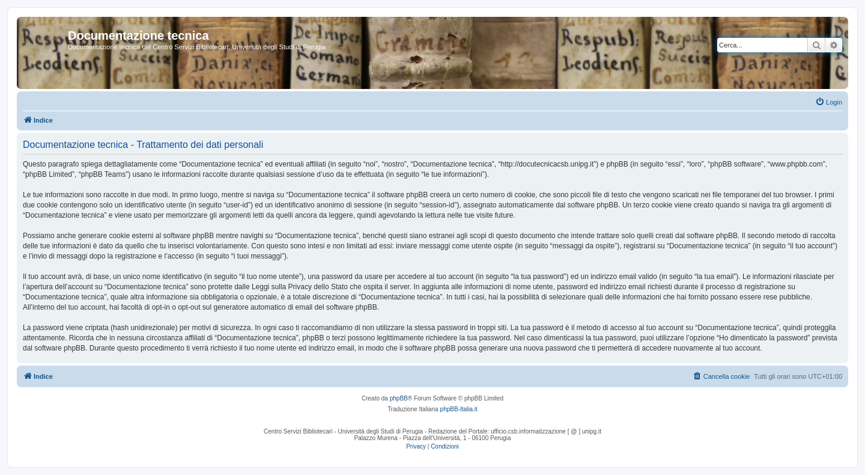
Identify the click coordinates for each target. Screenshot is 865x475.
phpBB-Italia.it (459, 409)
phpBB (399, 398)
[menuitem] (828, 102)
